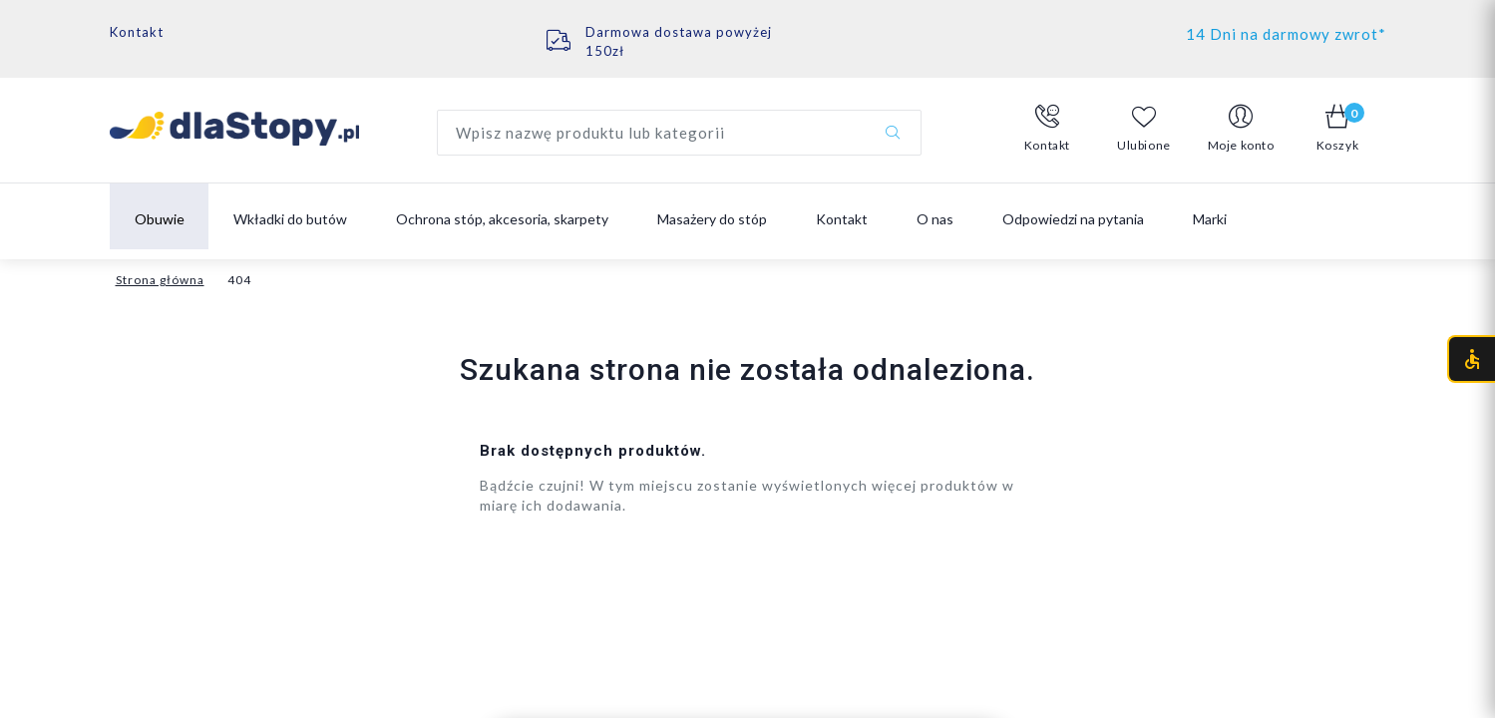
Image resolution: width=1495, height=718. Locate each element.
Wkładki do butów (290, 218)
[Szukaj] (893, 133)
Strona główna (160, 279)
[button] (1047, 129)
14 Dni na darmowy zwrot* (1286, 34)
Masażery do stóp (712, 218)
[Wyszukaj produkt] (679, 133)
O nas (935, 218)
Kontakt (137, 32)
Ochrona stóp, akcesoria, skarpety (502, 218)
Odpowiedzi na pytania (1073, 218)
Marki (1210, 218)
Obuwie (160, 218)
